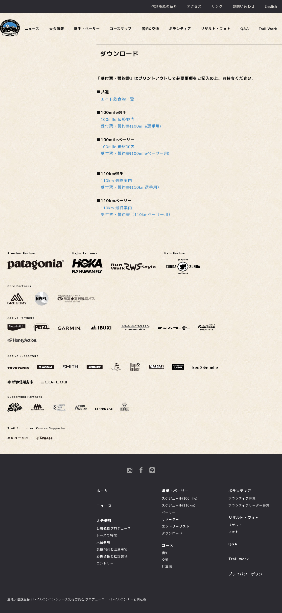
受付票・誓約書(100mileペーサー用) (135, 153)
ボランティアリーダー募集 (249, 505)
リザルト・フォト (216, 29)
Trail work (238, 559)
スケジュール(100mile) (179, 498)
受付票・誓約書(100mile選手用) (131, 126)
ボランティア (180, 29)
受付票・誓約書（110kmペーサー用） (137, 214)
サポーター (170, 519)
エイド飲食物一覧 (117, 99)
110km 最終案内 (116, 180)
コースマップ (121, 29)
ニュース (32, 29)
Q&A (244, 29)
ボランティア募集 (242, 498)
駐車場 (167, 567)
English (271, 6)
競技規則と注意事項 (112, 549)
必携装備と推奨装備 (112, 556)
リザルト (235, 525)
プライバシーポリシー (247, 574)
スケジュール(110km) (178, 505)
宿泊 (165, 553)
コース (167, 545)
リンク (217, 6)
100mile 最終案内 (118, 119)
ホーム (102, 490)
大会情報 (56, 29)
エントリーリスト (175, 526)
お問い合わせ (244, 6)
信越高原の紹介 (164, 6)
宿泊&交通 (150, 29)
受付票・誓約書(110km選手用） (131, 187)
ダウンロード (172, 533)
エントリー (105, 563)
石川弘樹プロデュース (113, 528)
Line (152, 470)
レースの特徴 (106, 535)
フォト (233, 532)
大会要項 (103, 542)
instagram (130, 470)
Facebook (141, 470)
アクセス (194, 6)
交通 (165, 560)
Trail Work (268, 29)
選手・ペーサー (87, 29)
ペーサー (169, 512)
